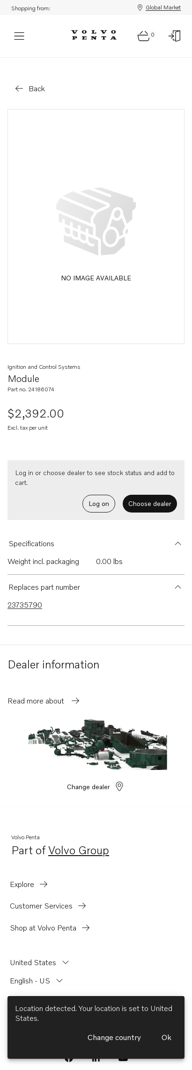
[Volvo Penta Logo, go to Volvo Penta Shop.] (94, 36)
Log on (99, 492)
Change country (114, 1037)
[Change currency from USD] (25, 987)
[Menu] (19, 36)
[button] (96, 532)
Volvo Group (78, 839)
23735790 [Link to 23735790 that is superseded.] (24, 593)
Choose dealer (149, 492)
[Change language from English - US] (37, 969)
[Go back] (29, 77)
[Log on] (174, 36)
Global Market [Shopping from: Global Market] (158, 7)
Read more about (44, 689)
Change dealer (96, 775)
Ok (166, 1037)
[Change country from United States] (40, 951)
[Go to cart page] (143, 36)
